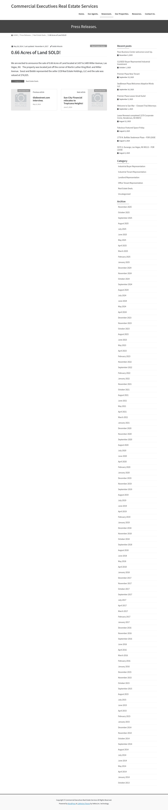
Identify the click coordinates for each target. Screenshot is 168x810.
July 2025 (122, 229)
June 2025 (122, 234)
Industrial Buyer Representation (131, 166)
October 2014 (124, 738)
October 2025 (124, 212)
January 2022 (124, 378)
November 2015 (125, 677)
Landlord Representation (128, 177)
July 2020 (122, 450)
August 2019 (123, 494)
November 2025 (125, 206)
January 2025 (124, 262)
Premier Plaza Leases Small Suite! (131, 96)
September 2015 (125, 688)
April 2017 (122, 605)
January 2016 (124, 666)
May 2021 (122, 406)
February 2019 (124, 517)
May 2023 (122, 345)
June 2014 (122, 760)
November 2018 (125, 533)
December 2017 (124, 577)
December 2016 (124, 627)
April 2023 (122, 350)
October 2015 (124, 683)
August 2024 (123, 290)
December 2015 (124, 672)
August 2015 (123, 694)
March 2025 (123, 251)
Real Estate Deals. (98, 46)
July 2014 (122, 755)
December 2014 (124, 727)
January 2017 (124, 622)
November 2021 (125, 384)
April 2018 (122, 566)
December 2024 (124, 267)
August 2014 (123, 749)
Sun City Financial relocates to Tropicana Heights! (73, 100)
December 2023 (124, 317)
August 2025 (123, 223)
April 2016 (122, 649)
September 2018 (125, 544)
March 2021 (123, 417)
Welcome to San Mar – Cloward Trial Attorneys (136, 105)
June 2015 (122, 705)
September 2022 (125, 367)
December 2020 (124, 428)
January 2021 (124, 422)
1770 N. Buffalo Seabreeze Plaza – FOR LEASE (136, 137)
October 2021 (124, 389)
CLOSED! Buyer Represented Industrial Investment (133, 63)
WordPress (72, 803)
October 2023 (124, 328)
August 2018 (123, 550)
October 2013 (124, 782)
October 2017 (124, 589)
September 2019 (125, 489)
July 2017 (122, 600)
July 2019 (122, 500)
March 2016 (123, 655)
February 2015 (124, 716)
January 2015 (124, 721)
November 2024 (125, 273)
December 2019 (124, 478)
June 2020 (122, 456)
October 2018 (124, 539)
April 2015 (122, 710)
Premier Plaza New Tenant (128, 73)
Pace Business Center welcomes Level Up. (135, 52)
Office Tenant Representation (130, 183)
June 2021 (122, 400)
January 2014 (124, 777)
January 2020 (124, 472)
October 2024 (124, 278)
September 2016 (125, 638)
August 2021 (123, 395)
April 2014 (122, 771)
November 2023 (125, 323)
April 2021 (122, 411)
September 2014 (125, 744)
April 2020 (122, 461)
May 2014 (122, 766)
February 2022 (124, 373)
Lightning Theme (83, 803)
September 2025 (125, 218)
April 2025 (122, 245)
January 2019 (124, 522)
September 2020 (125, 439)
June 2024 (122, 301)
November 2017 (125, 583)
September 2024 (125, 284)
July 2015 (122, 699)
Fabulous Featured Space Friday (130, 127)
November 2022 (125, 361)
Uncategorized (124, 194)
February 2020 (124, 467)
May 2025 (122, 240)
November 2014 (125, 733)
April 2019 (122, 511)
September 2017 (125, 594)
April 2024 (122, 312)
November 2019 (125, 483)
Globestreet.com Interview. (41, 99)
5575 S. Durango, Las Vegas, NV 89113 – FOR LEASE (135, 148)
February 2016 (124, 660)
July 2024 (122, 295)
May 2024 (122, 306)
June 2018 (122, 555)
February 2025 (124, 256)
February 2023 (124, 356)
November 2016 (125, 633)
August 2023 (123, 334)
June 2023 (122, 339)
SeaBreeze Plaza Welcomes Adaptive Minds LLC (135, 84)
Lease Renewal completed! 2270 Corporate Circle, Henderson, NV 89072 (135, 116)
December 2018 (124, 528)
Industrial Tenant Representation (132, 171)
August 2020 (123, 445)
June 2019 (122, 506)
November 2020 (125, 434)
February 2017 (124, 616)
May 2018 (122, 561)
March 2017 (123, 611)
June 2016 (122, 644)
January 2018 (124, 572)
